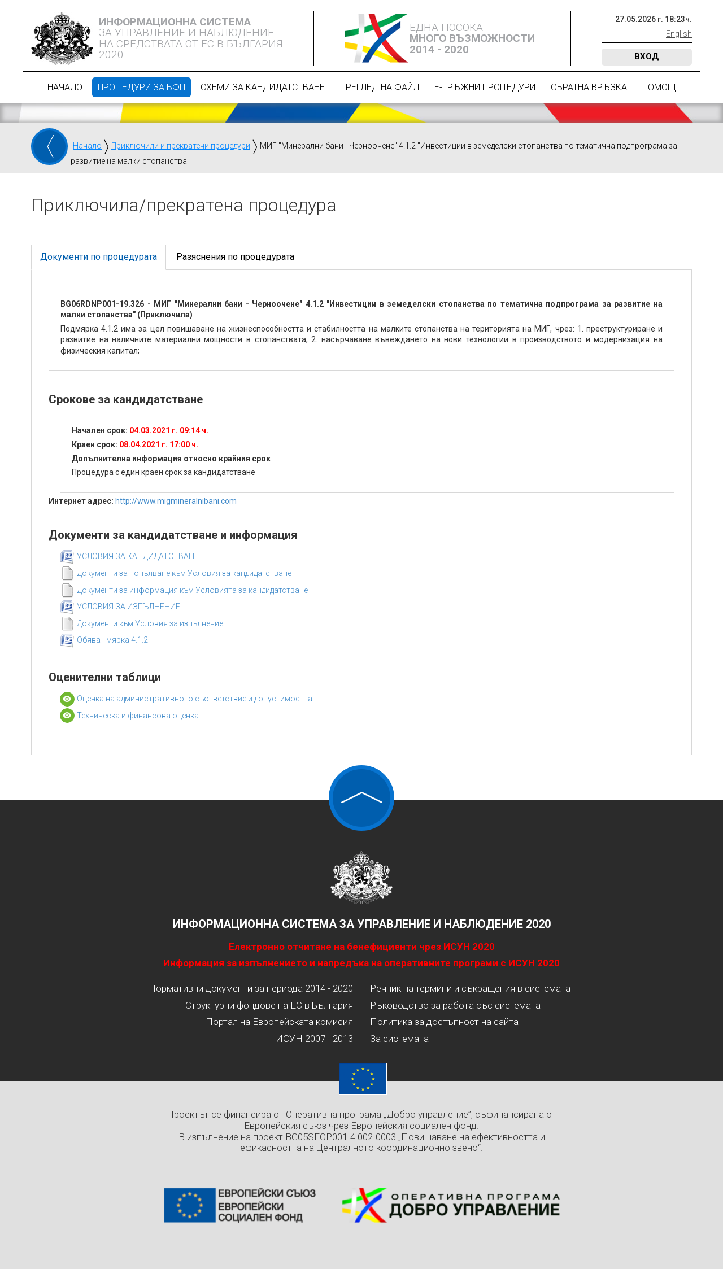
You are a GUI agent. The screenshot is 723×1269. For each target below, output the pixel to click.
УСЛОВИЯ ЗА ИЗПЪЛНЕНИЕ (128, 606)
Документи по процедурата (98, 256)
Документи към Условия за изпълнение (150, 623)
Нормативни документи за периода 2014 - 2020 (251, 988)
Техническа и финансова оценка (138, 715)
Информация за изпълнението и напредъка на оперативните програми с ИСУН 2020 (361, 963)
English (679, 33)
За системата (399, 1038)
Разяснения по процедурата (235, 256)
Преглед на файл (379, 87)
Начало (64, 87)
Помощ (659, 87)
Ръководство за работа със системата (455, 1005)
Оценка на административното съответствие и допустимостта (194, 698)
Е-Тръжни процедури (484, 87)
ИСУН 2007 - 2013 (314, 1038)
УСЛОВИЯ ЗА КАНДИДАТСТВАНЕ (138, 556)
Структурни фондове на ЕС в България (269, 1005)
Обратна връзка (589, 87)
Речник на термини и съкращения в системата (470, 988)
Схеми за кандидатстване (263, 87)
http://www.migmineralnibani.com (176, 500)
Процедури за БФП (141, 87)
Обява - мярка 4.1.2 (112, 639)
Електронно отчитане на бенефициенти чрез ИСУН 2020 (362, 946)
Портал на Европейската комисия (279, 1021)
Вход (646, 56)
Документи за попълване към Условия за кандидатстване (184, 573)
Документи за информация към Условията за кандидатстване (192, 590)
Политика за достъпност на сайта (444, 1021)
